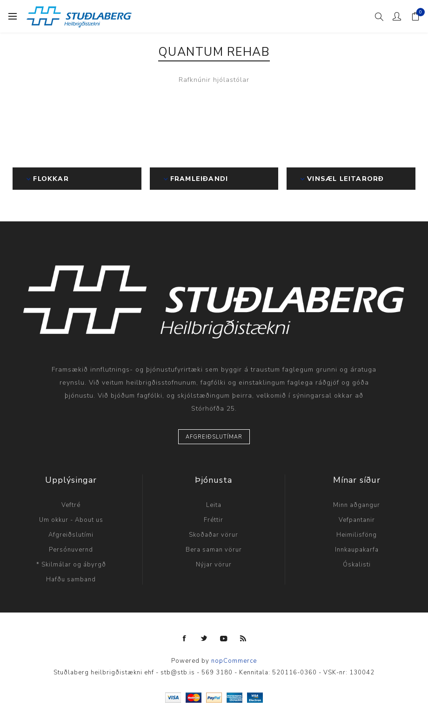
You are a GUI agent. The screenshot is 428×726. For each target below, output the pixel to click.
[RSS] (243, 638)
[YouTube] (223, 638)
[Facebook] (184, 638)
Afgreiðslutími (71, 535)
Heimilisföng (356, 535)
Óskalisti (357, 564)
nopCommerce (234, 661)
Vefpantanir (357, 520)
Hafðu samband (71, 579)
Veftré (70, 505)
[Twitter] (204, 638)
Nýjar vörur (214, 564)
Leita (213, 505)
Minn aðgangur (356, 505)
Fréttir (213, 520)
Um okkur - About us (71, 520)
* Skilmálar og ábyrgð (71, 564)
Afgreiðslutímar (214, 436)
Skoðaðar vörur (213, 535)
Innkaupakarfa (357, 550)
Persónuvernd (71, 550)
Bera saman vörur (214, 550)
